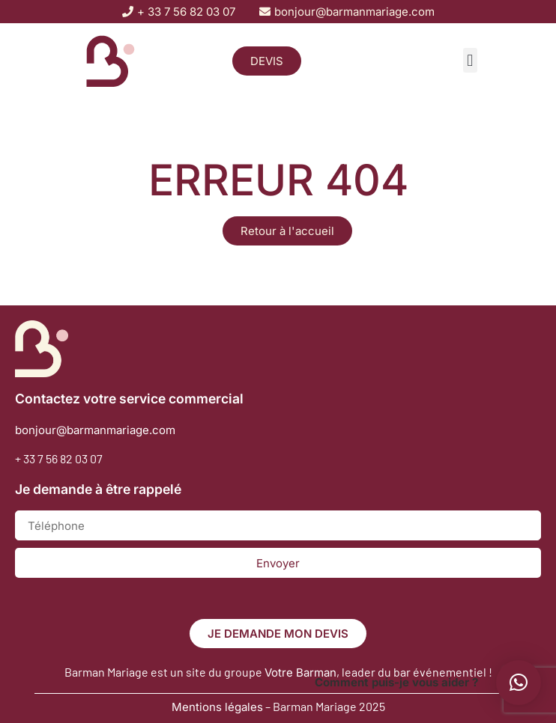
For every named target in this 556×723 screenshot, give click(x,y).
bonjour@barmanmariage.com (95, 430)
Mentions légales (217, 707)
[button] (470, 60)
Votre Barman (300, 672)
